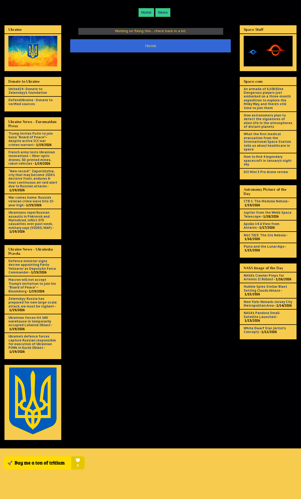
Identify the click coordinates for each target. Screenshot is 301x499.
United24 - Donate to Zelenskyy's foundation (27, 91)
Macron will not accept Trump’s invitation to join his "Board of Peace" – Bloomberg (32, 285)
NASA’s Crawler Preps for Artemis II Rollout (264, 277)
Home (146, 12)
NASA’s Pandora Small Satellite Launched (261, 315)
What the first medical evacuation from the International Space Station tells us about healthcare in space (267, 141)
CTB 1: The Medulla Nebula (266, 201)
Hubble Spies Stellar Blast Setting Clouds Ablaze (265, 288)
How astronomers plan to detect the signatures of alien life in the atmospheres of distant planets (268, 121)
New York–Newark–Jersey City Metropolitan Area (268, 303)
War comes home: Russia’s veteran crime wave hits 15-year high (31, 201)
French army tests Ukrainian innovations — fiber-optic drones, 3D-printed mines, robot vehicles (31, 157)
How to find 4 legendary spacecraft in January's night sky (268, 160)
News (163, 12)
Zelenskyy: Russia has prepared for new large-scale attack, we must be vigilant (32, 302)
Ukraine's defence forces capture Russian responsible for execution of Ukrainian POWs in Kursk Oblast (32, 342)
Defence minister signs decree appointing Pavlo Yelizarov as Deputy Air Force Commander (32, 266)
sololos (148, 489)
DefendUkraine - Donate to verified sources (30, 102)
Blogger (181, 489)
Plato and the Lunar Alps (264, 246)
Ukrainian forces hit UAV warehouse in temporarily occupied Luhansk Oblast (29, 321)
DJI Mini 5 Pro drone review (266, 172)
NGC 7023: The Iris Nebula (265, 235)
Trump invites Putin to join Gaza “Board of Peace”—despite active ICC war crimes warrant (30, 139)
